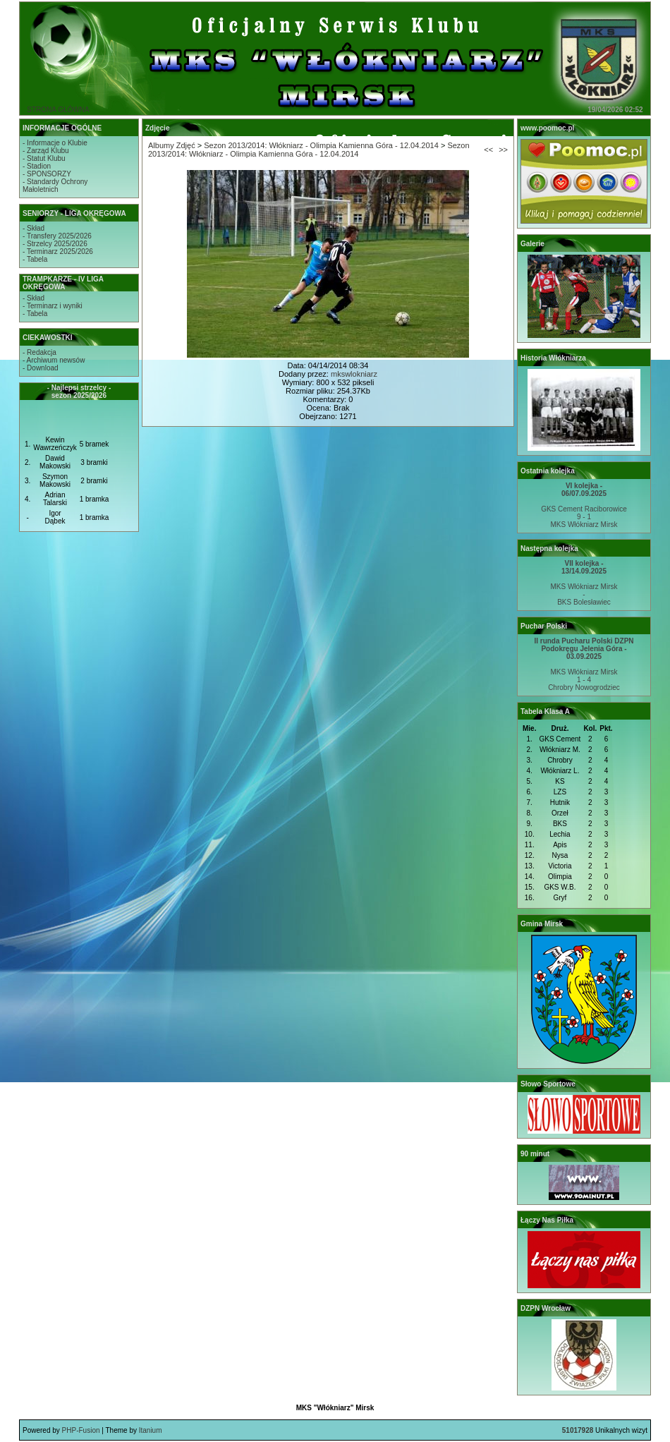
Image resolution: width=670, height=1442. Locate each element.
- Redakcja (39, 352)
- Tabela (35, 259)
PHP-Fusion (81, 1430)
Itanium (150, 1430)
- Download (41, 368)
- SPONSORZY (47, 174)
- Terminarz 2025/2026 (58, 251)
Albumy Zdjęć (171, 145)
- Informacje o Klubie (55, 143)
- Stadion (37, 166)
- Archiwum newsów (54, 360)
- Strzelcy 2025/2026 (55, 244)
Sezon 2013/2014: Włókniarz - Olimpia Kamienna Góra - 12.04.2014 (321, 145)
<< (488, 149)
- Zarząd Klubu (46, 150)
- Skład (33, 228)
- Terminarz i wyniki (53, 306)
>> (503, 149)
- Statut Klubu (44, 158)
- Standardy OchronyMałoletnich (55, 185)
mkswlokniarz (354, 374)
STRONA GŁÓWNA (58, 110)
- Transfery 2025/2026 (57, 236)
